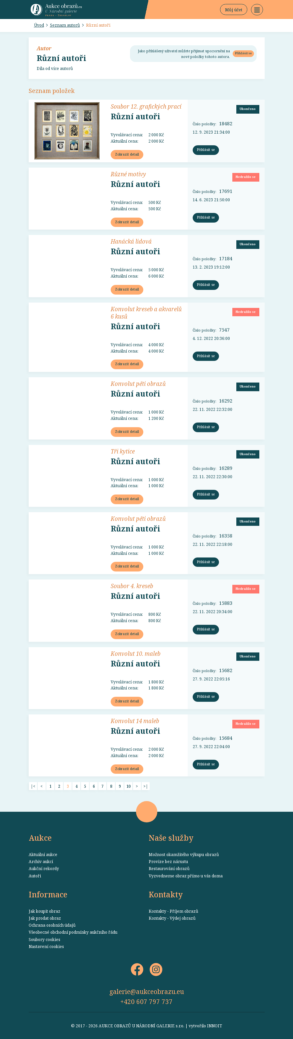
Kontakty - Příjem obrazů (173, 911)
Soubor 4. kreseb (132, 586)
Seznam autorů (65, 25)
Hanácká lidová (131, 241)
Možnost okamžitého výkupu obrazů (184, 854)
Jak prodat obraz (45, 918)
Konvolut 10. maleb (135, 653)
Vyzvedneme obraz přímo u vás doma (186, 876)
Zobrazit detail (127, 154)
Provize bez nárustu (168, 861)
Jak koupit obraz (44, 911)
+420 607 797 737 (146, 1001)
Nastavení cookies (46, 946)
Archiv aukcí (41, 861)
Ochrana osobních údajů (52, 925)
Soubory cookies (44, 939)
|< (33, 786)
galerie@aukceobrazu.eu (146, 991)
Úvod (39, 25)
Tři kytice (123, 451)
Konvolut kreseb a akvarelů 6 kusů (146, 312)
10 (128, 786)
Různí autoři (98, 25)
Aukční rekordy (44, 868)
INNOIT (214, 1026)
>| (145, 786)
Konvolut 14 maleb (135, 721)
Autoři (35, 876)
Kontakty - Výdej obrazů (172, 918)
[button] (257, 9)
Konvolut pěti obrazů (138, 384)
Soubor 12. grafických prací (146, 106)
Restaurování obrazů (169, 868)
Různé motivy (128, 174)
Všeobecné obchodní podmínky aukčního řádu (73, 932)
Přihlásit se (243, 53)
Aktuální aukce (43, 854)
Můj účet (233, 10)
